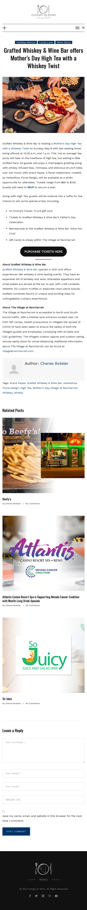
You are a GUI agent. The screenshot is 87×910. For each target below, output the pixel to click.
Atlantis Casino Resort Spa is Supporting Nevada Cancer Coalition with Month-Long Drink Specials (40, 599)
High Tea (25, 388)
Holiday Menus (26, 42)
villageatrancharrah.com (17, 351)
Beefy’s (6, 499)
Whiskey (7, 392)
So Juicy (7, 699)
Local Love (46, 42)
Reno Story (64, 42)
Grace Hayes (17, 383)
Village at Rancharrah (64, 388)
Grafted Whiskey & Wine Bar (20, 269)
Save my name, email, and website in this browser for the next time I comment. (42, 818)
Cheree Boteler (54, 363)
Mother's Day (41, 388)
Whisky (18, 392)
